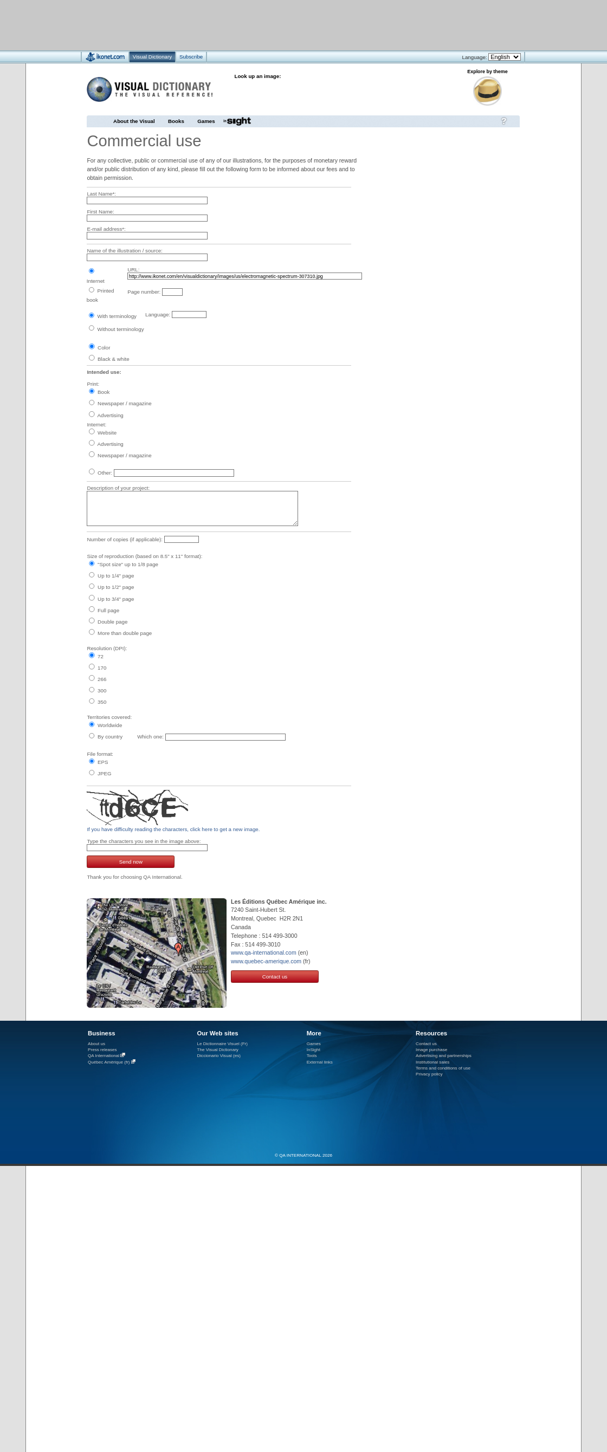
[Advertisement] (271, 24)
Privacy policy (429, 1074)
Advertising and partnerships (444, 1055)
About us (96, 1043)
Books (176, 121)
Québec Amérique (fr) (109, 1062)
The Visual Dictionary (217, 1049)
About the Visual (134, 121)
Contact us (275, 977)
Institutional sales (432, 1062)
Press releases (102, 1049)
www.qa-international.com (263, 952)
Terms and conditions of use (443, 1068)
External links (320, 1062)
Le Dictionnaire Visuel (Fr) (222, 1043)
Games (206, 121)
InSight (313, 1049)
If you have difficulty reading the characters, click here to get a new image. (173, 829)
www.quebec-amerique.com (266, 961)
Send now (131, 862)
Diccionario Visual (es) (219, 1055)
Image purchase (431, 1049)
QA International (103, 1055)
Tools (312, 1055)
